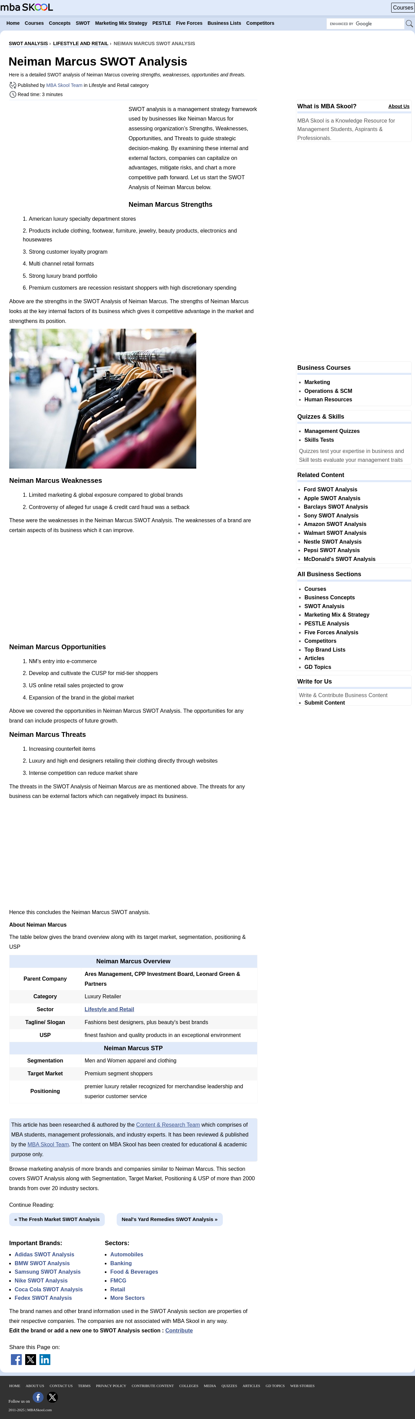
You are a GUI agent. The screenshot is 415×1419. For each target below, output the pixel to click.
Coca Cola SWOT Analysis (49, 1289)
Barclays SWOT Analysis (336, 507)
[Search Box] (365, 23)
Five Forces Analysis (331, 632)
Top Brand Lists (325, 650)
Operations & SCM (328, 391)
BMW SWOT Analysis (42, 1263)
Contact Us (61, 1386)
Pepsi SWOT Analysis (332, 550)
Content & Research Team (168, 1125)
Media (210, 1386)
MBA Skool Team (64, 85)
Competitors (320, 641)
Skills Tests (319, 440)
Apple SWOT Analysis (332, 498)
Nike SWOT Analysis (41, 1281)
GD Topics (317, 667)
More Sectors (127, 1298)
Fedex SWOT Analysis (43, 1298)
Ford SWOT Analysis (331, 489)
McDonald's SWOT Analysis (340, 559)
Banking (121, 1263)
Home (14, 1386)
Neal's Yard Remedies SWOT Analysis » (170, 1219)
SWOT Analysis (324, 606)
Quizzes (229, 1386)
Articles (314, 658)
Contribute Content (153, 1386)
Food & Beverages (134, 1272)
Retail (117, 1289)
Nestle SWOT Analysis (333, 542)
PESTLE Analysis (326, 623)
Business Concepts (329, 597)
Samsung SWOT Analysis (48, 1272)
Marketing (317, 382)
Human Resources (328, 399)
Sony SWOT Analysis (331, 516)
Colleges (188, 1386)
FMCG (118, 1281)
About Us (399, 106)
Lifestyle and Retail (109, 1009)
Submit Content (324, 703)
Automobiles (126, 1254)
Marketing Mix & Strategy (336, 615)
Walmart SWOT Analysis (335, 533)
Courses (403, 8)
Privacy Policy (111, 1386)
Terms (84, 1386)
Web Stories (302, 1386)
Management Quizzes (332, 431)
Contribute (179, 1330)
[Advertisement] (66, 152)
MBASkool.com (39, 1410)
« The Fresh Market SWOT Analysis (57, 1219)
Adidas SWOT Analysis (44, 1254)
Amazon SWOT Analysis (335, 524)
